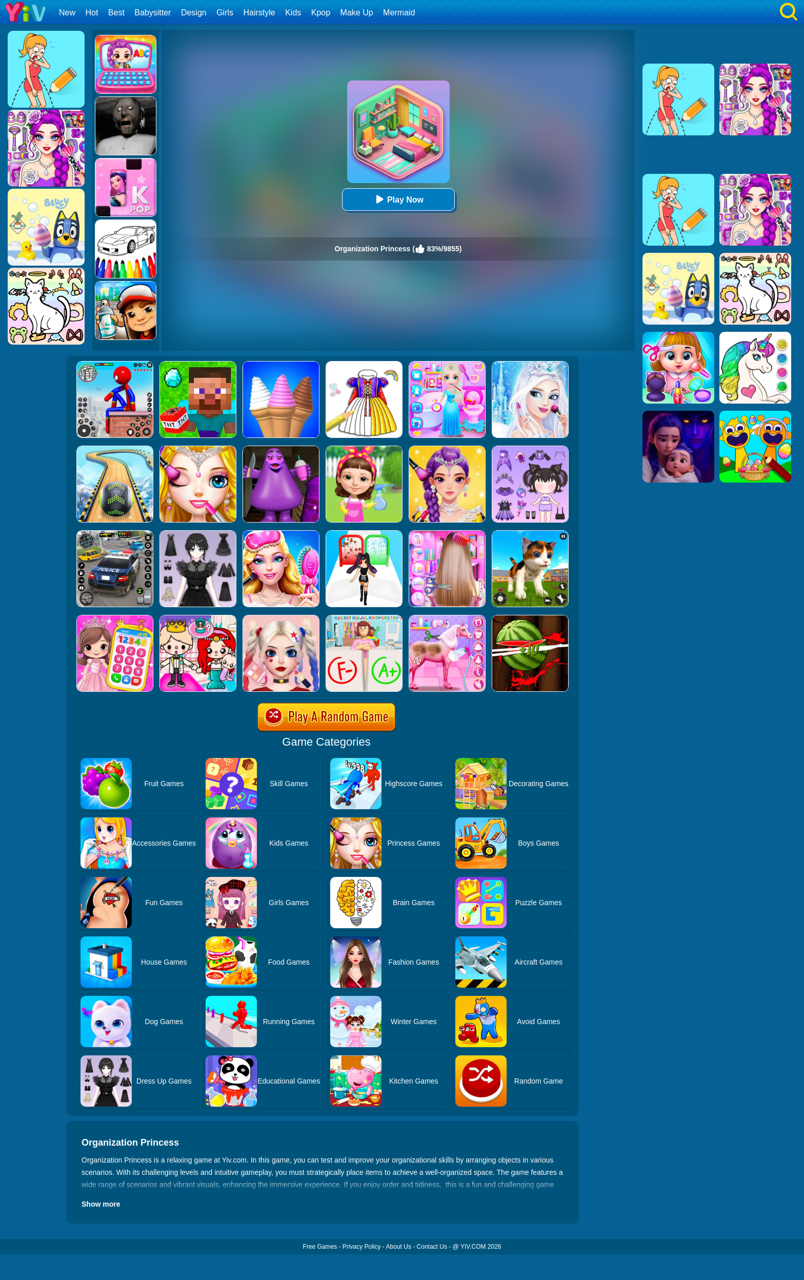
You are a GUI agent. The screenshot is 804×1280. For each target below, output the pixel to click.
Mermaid (399, 12)
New (67, 12)
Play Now (398, 199)
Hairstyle (259, 12)
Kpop (320, 12)
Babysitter (152, 12)
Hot (91, 12)
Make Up (356, 12)
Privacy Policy (362, 1246)
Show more (101, 1204)
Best (116, 12)
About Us (398, 1246)
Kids (293, 12)
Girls (224, 12)
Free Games (320, 1246)
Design (194, 12)
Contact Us (432, 1246)
